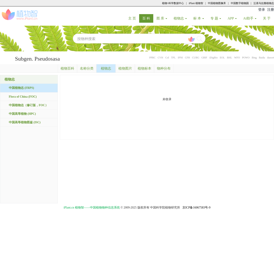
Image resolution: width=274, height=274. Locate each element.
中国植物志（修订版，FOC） (28, 105)
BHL (229, 57)
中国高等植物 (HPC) (22, 113)
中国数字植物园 (240, 3)
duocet (270, 57)
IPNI (180, 57)
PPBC (152, 57)
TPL (173, 57)
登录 (261, 9)
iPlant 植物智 (196, 3)
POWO (246, 57)
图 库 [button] (161, 18)
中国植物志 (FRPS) (21, 87)
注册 (270, 9)
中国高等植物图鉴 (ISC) (24, 122)
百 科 (147, 18)
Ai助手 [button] (249, 18)
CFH (187, 57)
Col (167, 57)
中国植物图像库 (217, 3)
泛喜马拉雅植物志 (263, 3)
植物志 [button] (180, 18)
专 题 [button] (215, 18)
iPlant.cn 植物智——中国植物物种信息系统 (92, 207)
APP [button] (232, 18)
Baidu (262, 57)
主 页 (133, 18)
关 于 (268, 18)
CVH (160, 57)
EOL (222, 57)
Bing (254, 57)
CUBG (195, 57)
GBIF (204, 57)
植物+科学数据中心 (173, 3)
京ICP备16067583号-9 (196, 207)
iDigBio (213, 57)
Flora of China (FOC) (23, 96)
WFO (237, 57)
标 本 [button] (198, 18)
